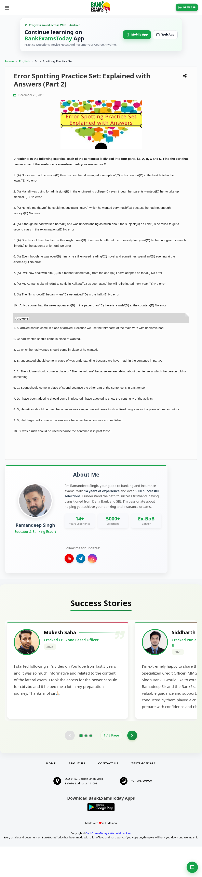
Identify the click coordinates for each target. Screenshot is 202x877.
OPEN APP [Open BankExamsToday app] (184, 7)
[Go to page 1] (81, 765)
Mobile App (137, 34)
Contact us (108, 794)
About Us (77, 794)
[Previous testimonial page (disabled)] (70, 766)
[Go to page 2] (85, 766)
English (24, 61)
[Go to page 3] (90, 766)
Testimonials (143, 794)
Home (9, 61)
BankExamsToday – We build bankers (109, 863)
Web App (165, 34)
